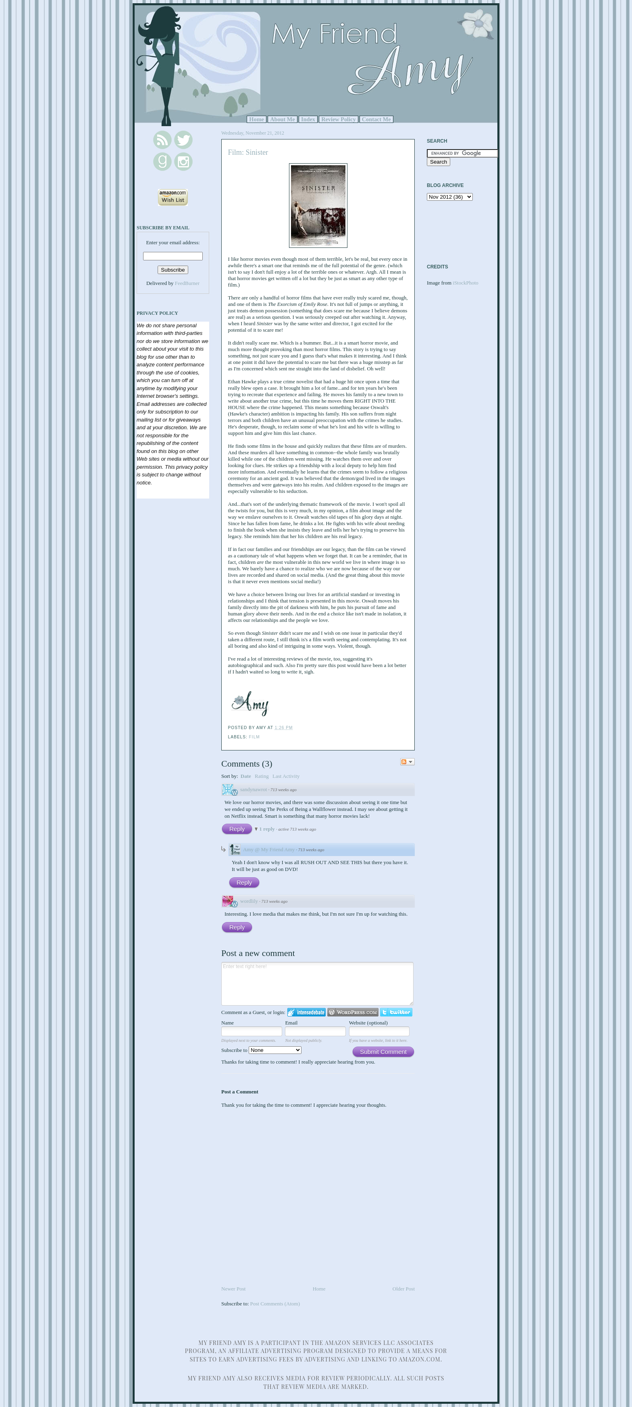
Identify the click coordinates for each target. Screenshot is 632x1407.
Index (308, 119)
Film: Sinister (248, 152)
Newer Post (233, 1289)
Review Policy (338, 119)
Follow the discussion (407, 761)
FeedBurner (187, 283)
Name (227, 1023)
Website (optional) (368, 1023)
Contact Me (376, 119)
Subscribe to (261, 1050)
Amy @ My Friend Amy (269, 849)
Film (254, 737)
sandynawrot (253, 789)
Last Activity (286, 776)
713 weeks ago (283, 789)
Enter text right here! (317, 984)
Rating (262, 776)
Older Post (404, 1289)
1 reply (267, 829)
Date (246, 776)
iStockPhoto (465, 283)
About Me (282, 119)
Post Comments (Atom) (275, 1304)
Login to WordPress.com (352, 1012)
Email (291, 1023)
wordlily (249, 901)
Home (256, 119)
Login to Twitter (396, 1012)
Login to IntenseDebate (306, 1012)
